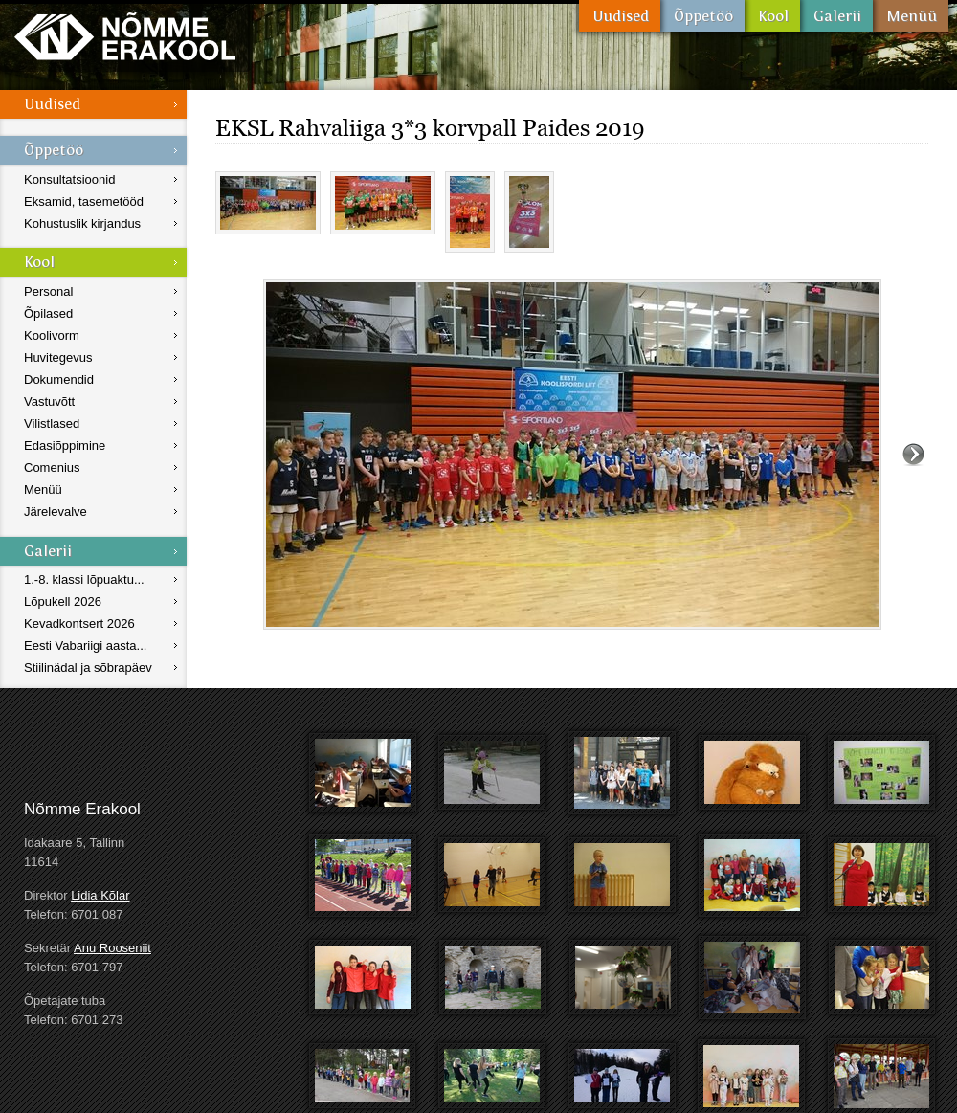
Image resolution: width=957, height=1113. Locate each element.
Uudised (619, 16)
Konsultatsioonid (69, 179)
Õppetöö (702, 16)
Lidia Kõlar (100, 895)
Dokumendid (59, 379)
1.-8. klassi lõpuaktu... (84, 579)
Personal (48, 291)
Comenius (52, 467)
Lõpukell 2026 (62, 601)
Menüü (910, 16)
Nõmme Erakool (125, 36)
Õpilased (48, 313)
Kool (772, 16)
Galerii (836, 16)
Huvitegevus (58, 357)
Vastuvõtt (49, 401)
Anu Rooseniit (112, 948)
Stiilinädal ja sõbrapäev (88, 667)
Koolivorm (51, 335)
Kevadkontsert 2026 (79, 623)
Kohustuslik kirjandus (82, 223)
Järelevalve (55, 511)
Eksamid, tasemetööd (84, 201)
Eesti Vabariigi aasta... (85, 645)
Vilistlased (51, 423)
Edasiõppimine (64, 445)
